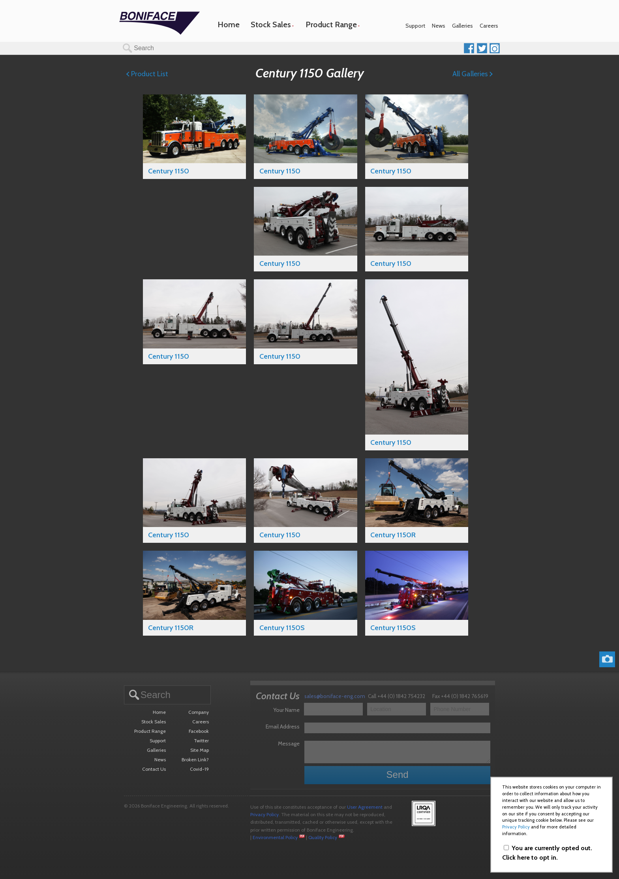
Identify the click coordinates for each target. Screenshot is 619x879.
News (438, 25)
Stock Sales (271, 24)
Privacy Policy (264, 814)
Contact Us (154, 769)
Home (229, 24)
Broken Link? (195, 759)
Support (415, 25)
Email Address (283, 726)
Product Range (331, 24)
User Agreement (365, 807)
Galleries (462, 25)
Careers (489, 25)
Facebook (199, 731)
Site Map (199, 750)
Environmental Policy (275, 837)
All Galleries (472, 74)
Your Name (286, 709)
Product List (147, 74)
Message (289, 743)
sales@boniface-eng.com (334, 696)
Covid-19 (199, 769)
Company (198, 712)
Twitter (201, 740)
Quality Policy (322, 837)
